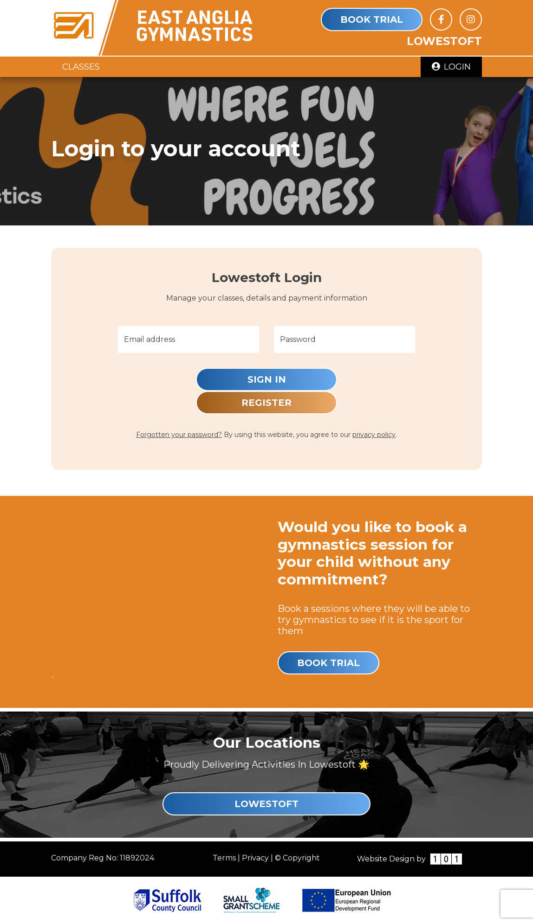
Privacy (255, 857)
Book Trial (371, 19)
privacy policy (374, 434)
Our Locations (266, 742)
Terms (224, 857)
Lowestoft (266, 803)
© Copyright (297, 857)
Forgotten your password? (179, 434)
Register (266, 402)
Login (451, 66)
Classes (81, 66)
